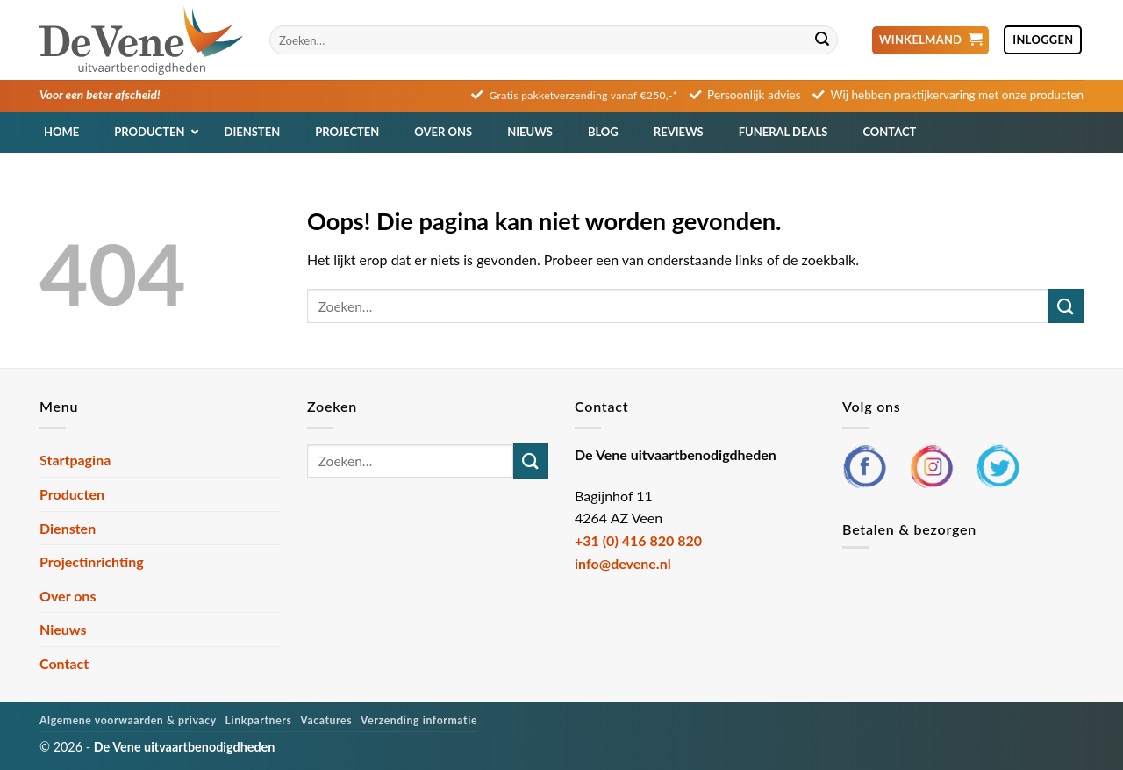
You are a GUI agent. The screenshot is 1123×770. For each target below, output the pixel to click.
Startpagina (75, 459)
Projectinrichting (91, 561)
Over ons (67, 595)
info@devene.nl (623, 563)
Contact (64, 663)
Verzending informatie (419, 720)
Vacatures (326, 720)
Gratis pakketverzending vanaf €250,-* (584, 95)
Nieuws (63, 629)
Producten (71, 494)
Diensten (67, 528)
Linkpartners (258, 720)
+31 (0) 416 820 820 (638, 540)
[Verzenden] (822, 40)
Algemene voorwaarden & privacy (128, 720)
